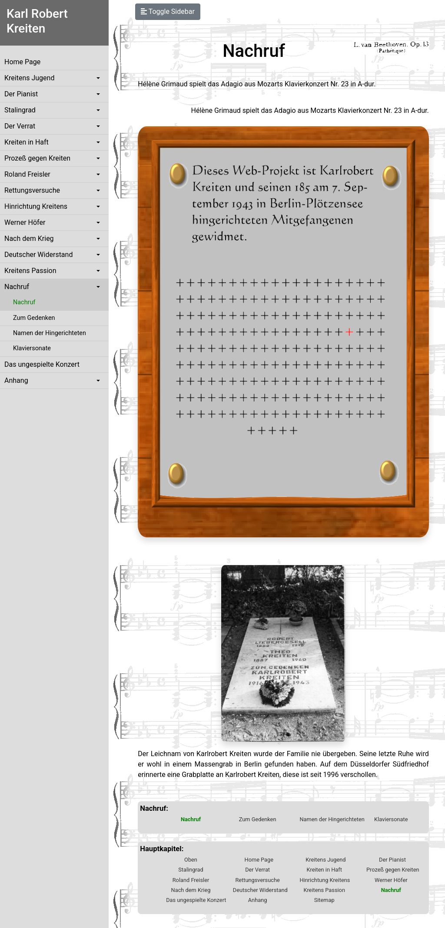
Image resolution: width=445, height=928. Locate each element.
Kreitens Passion (30, 271)
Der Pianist (21, 94)
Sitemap (324, 900)
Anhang (16, 380)
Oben (190, 859)
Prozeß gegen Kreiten (37, 158)
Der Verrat (19, 126)
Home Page (22, 62)
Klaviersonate (32, 348)
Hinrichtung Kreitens (35, 206)
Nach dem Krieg (29, 238)
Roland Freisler (27, 174)
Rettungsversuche (32, 190)
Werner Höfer (24, 222)
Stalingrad (20, 110)
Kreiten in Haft (26, 142)
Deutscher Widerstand (38, 254)
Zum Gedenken (34, 318)
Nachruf (16, 287)
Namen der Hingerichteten (49, 333)
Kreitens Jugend (29, 78)
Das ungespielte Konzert (42, 364)
